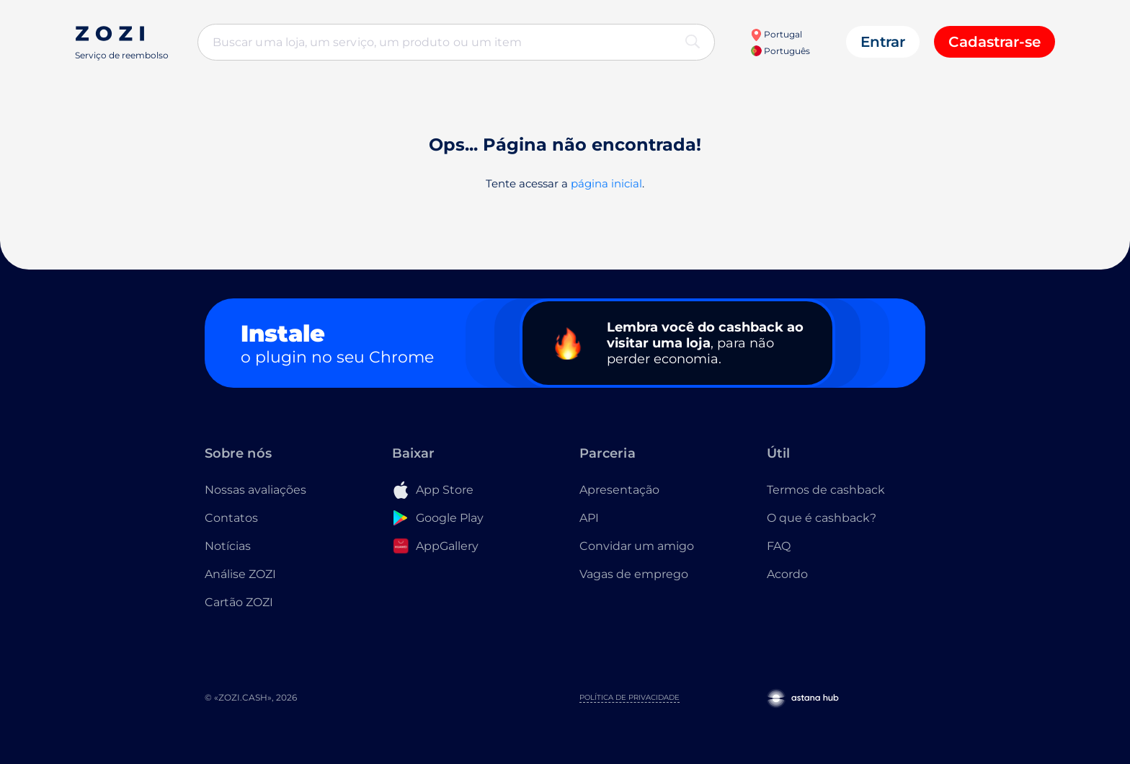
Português (780, 50)
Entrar (882, 41)
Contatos (231, 518)
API (589, 518)
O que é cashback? (821, 518)
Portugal (776, 34)
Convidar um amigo (636, 546)
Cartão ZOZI (239, 602)
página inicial (606, 183)
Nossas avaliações (255, 490)
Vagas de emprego (633, 574)
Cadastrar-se (994, 41)
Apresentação (619, 490)
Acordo (787, 574)
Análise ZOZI (240, 574)
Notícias (228, 546)
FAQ (779, 546)
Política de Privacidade (629, 697)
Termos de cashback (826, 490)
